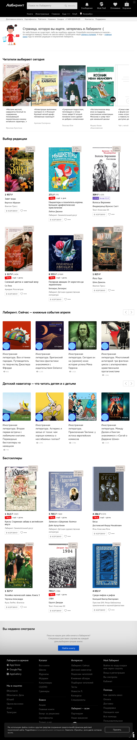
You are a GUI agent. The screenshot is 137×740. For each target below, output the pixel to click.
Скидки (60, 19)
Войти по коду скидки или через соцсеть (115, 667)
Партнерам (77, 713)
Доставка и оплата (14, 19)
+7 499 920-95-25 (72, 19)
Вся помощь (109, 716)
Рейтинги (42, 19)
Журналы (44, 674)
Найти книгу (68, 648)
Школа (42, 669)
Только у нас (45, 722)
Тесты (74, 686)
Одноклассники (15, 703)
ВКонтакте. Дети (15, 695)
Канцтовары (45, 682)
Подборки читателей (82, 682)
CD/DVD (43, 686)
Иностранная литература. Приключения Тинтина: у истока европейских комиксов (82, 432)
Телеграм (11, 712)
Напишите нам (111, 712)
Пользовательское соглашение (113, 722)
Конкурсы (76, 695)
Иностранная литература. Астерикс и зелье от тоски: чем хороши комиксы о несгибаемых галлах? (49, 432)
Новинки (52, 19)
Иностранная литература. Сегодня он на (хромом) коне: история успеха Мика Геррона (81, 360)
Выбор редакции (15, 139)
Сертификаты (30, 19)
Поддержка (100, 19)
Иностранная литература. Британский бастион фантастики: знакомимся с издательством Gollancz (49, 360)
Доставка (108, 703)
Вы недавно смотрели (19, 629)
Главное (56, 14)
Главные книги (46, 709)
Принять (117, 729)
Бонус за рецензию (49, 713)
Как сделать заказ (112, 695)
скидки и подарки (88, 34)
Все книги (44, 665)
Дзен (9, 708)
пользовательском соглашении (50, 730)
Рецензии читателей (81, 674)
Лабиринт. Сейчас (80, 665)
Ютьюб (10, 699)
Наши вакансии (79, 717)
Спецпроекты (78, 699)
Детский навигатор (81, 669)
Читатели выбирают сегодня (23, 59)
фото (30, 150)
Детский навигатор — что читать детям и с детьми (39, 383)
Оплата (107, 699)
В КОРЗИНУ (12, 211)
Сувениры (44, 691)
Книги (30, 14)
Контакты (89, 19)
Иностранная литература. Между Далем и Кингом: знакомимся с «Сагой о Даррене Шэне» (114, 432)
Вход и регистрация (114, 672)
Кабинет (107, 681)
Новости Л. (77, 691)
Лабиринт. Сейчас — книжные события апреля (36, 312)
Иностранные (42, 14)
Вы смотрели (110, 677)
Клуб (74, 14)
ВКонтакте (12, 690)
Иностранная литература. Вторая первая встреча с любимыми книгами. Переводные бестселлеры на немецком (14, 436)
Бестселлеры (12, 458)
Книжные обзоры (80, 678)
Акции (42, 704)
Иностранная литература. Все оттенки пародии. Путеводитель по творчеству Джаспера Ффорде (16, 360)
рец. (29, 148)
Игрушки (43, 678)
